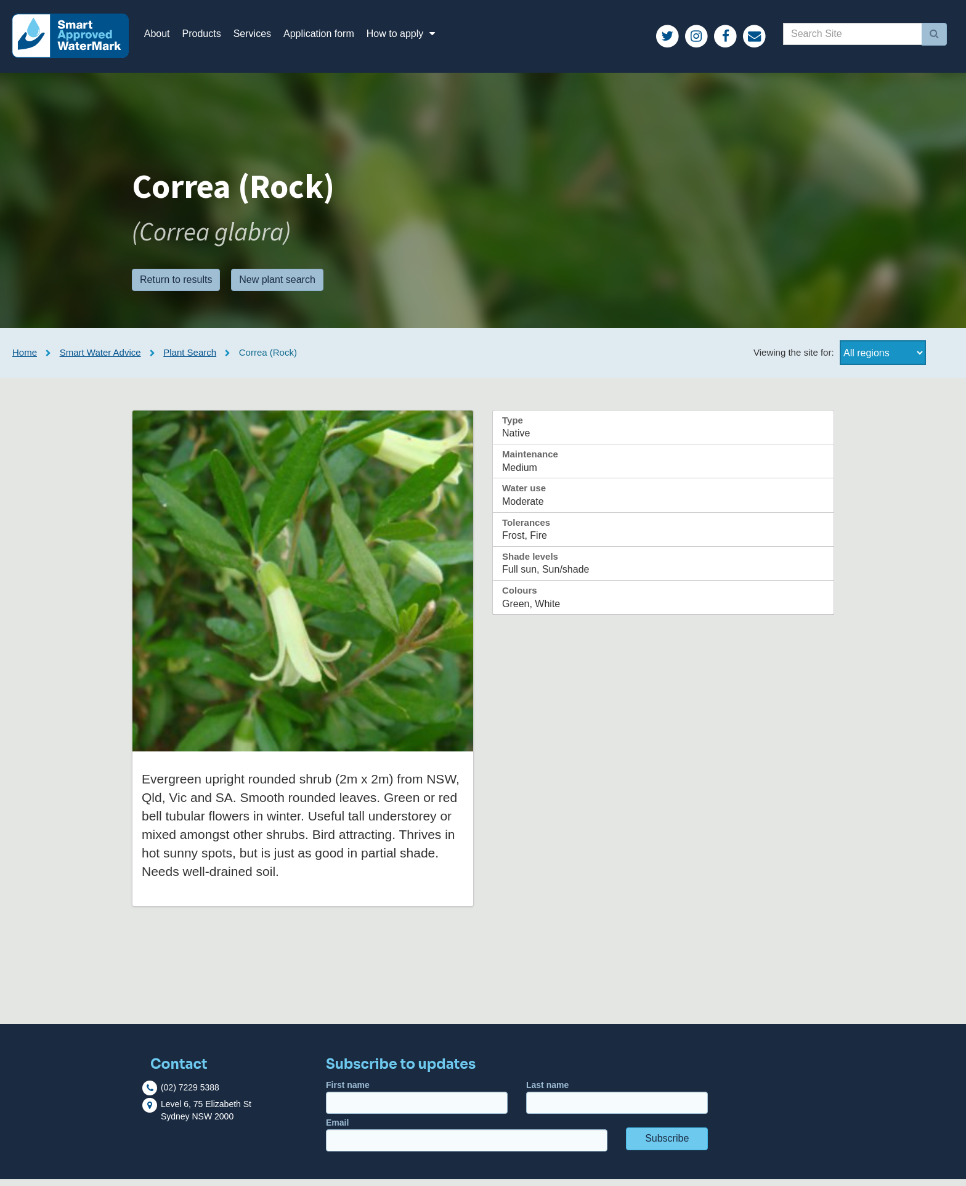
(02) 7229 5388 (190, 1094)
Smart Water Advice (100, 359)
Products (208, 36)
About (164, 36)
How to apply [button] (409, 36)
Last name (617, 1104)
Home (24, 359)
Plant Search (189, 359)
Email (466, 1141)
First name (417, 1104)
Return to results (176, 285)
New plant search (277, 285)
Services (259, 36)
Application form (325, 36)
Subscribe (667, 1145)
